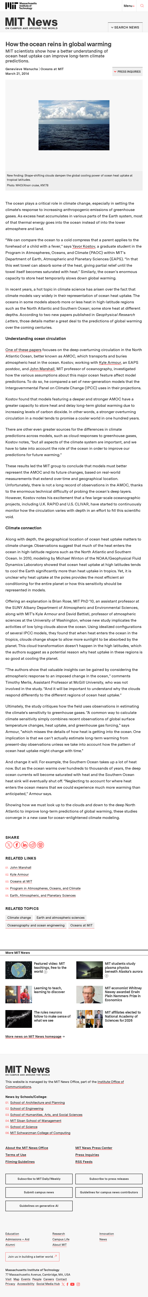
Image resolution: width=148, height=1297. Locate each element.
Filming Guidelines (20, 1162)
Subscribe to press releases (109, 1179)
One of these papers (23, 349)
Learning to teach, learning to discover (49, 990)
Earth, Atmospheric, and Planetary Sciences (43, 895)
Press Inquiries (87, 1155)
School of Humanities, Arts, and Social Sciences (46, 1115)
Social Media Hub (48, 1284)
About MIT (59, 1245)
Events (25, 1279)
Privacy (10, 1284)
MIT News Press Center (93, 1148)
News (103, 1239)
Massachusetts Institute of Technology (32, 1270)
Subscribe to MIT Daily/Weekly (39, 1179)
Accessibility (25, 1284)
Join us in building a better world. (32, 1256)
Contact (61, 1279)
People (36, 1279)
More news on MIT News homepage (33, 1036)
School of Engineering (26, 1108)
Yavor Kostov (83, 246)
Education (12, 1234)
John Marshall (42, 368)
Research (58, 1234)
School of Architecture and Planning (37, 1103)
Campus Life (60, 1239)
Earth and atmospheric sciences (61, 918)
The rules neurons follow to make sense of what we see (52, 1016)
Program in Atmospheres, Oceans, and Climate (45, 888)
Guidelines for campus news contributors (109, 1192)
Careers (48, 1279)
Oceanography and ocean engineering (36, 925)
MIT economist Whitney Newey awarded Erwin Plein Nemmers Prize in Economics (123, 994)
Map (16, 1279)
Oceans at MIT (21, 881)
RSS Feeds (83, 1162)
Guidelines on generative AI (38, 1206)
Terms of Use (15, 1155)
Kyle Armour (110, 362)
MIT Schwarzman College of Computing (40, 1133)
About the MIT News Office (26, 1148)
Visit (8, 1279)
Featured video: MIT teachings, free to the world (50, 967)
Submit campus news (39, 1192)
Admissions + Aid (17, 1239)
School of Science (23, 1127)
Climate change (19, 918)
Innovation (106, 1234)
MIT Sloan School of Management (35, 1121)
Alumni (10, 1245)
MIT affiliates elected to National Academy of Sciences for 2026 (123, 1016)
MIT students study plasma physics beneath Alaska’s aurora (124, 967)
